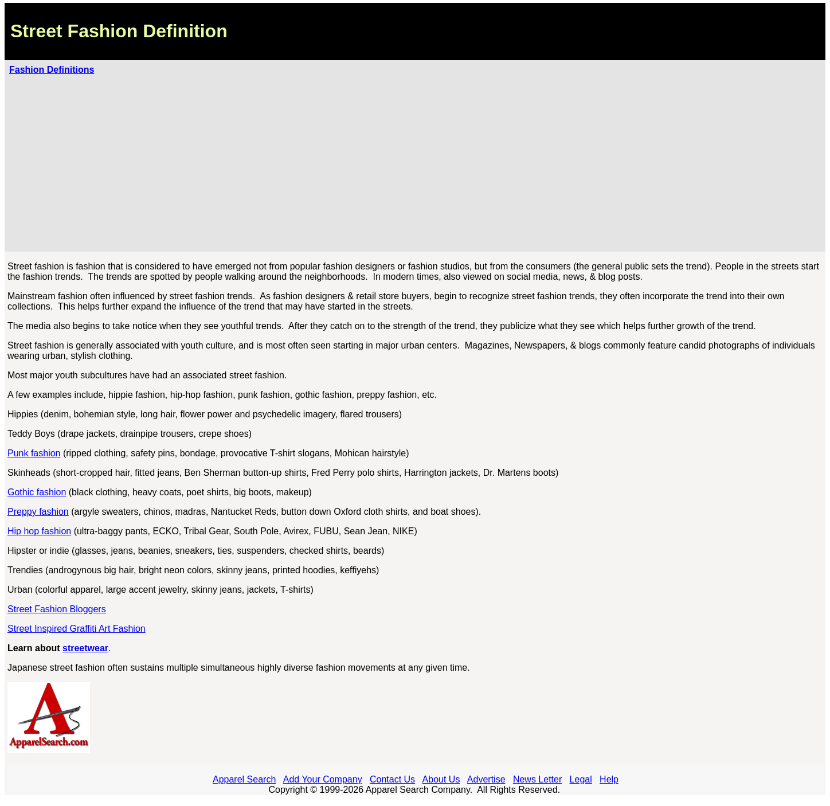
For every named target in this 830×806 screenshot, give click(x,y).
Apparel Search (244, 779)
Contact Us (392, 779)
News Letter (537, 779)
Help (609, 779)
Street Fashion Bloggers (56, 609)
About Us (441, 779)
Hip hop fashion (39, 531)
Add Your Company (322, 779)
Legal (581, 779)
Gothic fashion (36, 492)
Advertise (486, 779)
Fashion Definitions (51, 70)
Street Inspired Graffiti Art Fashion (76, 628)
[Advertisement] (415, 161)
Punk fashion (34, 453)
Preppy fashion (38, 512)
